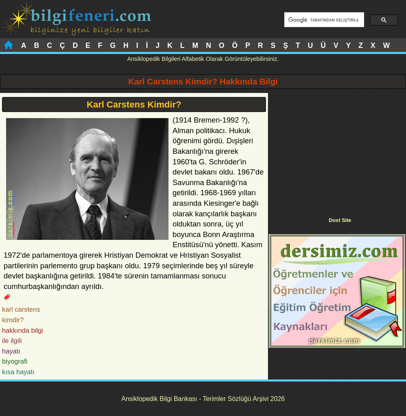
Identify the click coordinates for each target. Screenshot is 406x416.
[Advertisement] (337, 150)
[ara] (323, 20)
